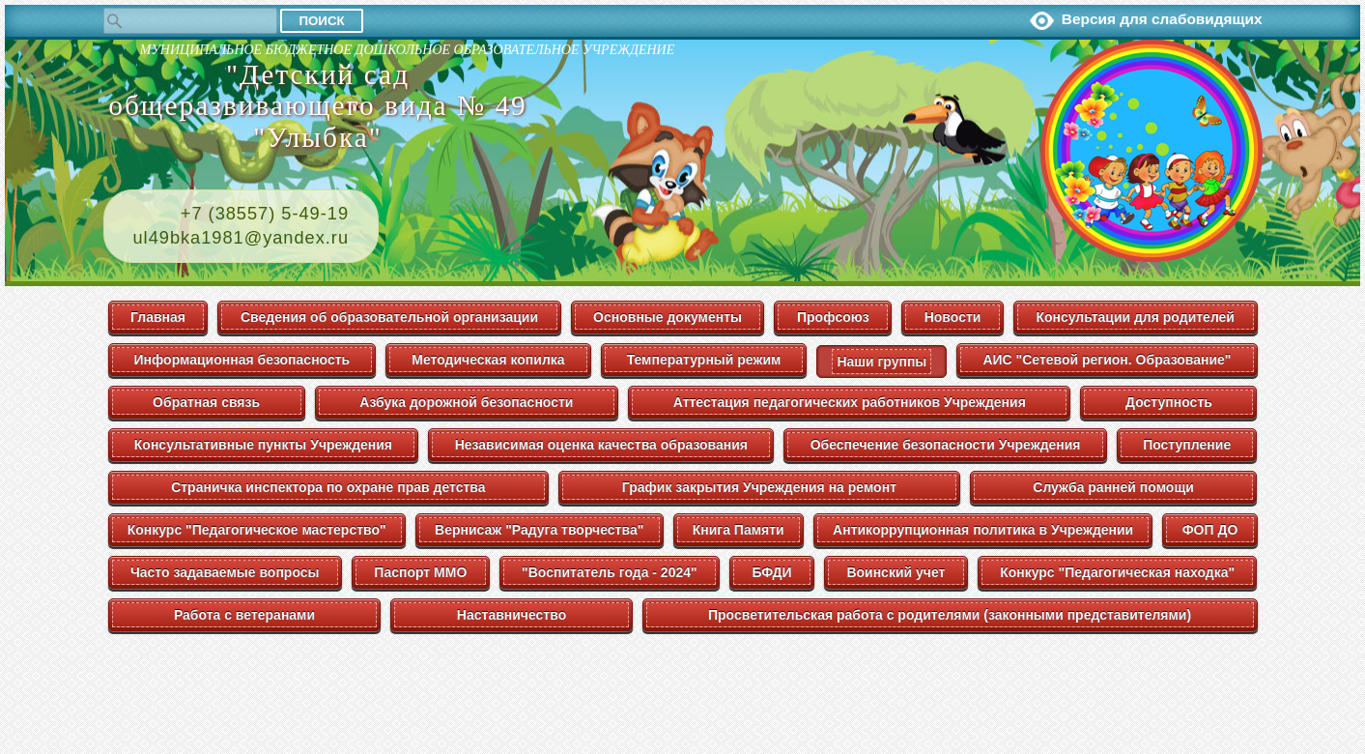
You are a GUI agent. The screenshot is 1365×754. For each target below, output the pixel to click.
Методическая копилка (488, 359)
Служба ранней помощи (1113, 487)
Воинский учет (895, 572)
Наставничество (511, 615)
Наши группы (881, 361)
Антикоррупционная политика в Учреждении (983, 529)
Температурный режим (704, 359)
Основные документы (667, 317)
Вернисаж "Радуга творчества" (539, 529)
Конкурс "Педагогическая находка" (1117, 572)
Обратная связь (206, 402)
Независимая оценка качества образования (601, 444)
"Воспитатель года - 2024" (609, 572)
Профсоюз (833, 317)
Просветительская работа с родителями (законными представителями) (949, 615)
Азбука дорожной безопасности (466, 402)
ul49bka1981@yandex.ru (241, 237)
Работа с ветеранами (244, 615)
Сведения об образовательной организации (389, 317)
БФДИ (771, 572)
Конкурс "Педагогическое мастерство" (257, 529)
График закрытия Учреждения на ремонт (759, 487)
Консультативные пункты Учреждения (263, 444)
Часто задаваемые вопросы (225, 572)
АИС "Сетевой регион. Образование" (1106, 359)
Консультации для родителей (1135, 317)
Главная (157, 317)
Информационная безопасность (242, 359)
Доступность (1168, 402)
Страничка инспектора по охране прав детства (328, 487)
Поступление (1187, 444)
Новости (952, 317)
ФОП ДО (1210, 529)
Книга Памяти (738, 529)
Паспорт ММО (420, 572)
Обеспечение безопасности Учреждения (945, 444)
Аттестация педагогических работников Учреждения (849, 402)
